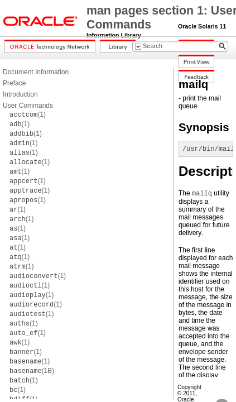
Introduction (20, 94)
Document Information (36, 72)
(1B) (31, 371)
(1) (27, 114)
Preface (14, 83)
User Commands (28, 105)
